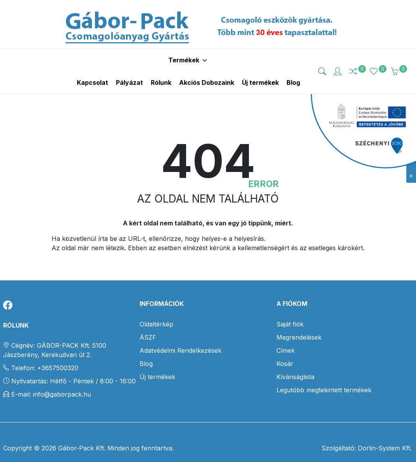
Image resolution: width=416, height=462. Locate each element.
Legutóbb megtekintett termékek (323, 378)
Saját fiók (290, 312)
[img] (322, 65)
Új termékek (157, 365)
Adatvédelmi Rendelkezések (180, 339)
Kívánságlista (295, 365)
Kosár (284, 352)
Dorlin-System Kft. (384, 436)
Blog (146, 352)
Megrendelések (298, 326)
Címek (285, 339)
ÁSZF (148, 326)
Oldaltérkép (156, 312)
